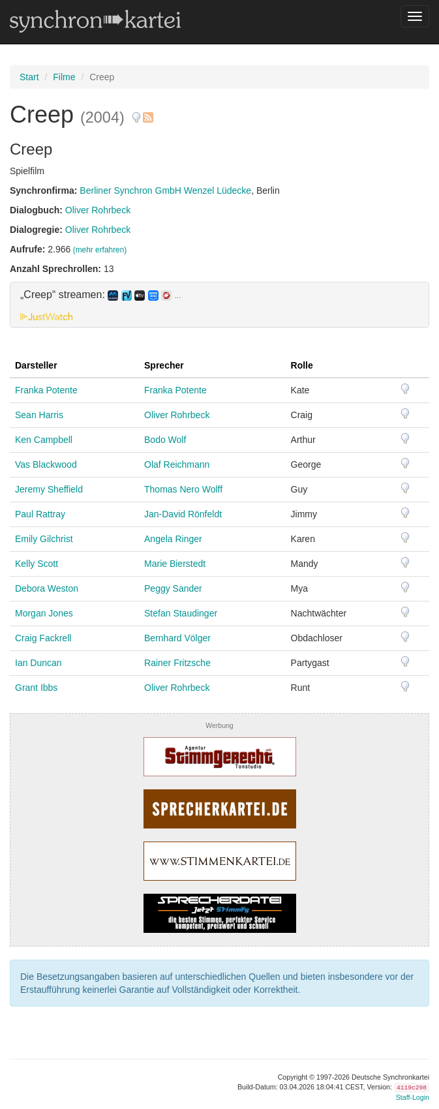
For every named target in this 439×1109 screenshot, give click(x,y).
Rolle (302, 365)
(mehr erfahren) (100, 249)
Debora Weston (46, 588)
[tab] (219, 304)
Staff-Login (412, 1097)
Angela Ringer (173, 539)
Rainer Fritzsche (177, 663)
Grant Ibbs (36, 687)
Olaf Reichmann (176, 464)
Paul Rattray (40, 514)
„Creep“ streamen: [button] (100, 295)
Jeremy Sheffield (49, 489)
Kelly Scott (36, 563)
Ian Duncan (38, 663)
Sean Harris (39, 415)
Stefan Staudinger (180, 613)
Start (29, 77)
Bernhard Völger (177, 638)
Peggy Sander (173, 588)
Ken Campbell (43, 439)
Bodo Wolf (165, 439)
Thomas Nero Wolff (183, 489)
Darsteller (36, 365)
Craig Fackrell (43, 638)
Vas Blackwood (46, 464)
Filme (64, 77)
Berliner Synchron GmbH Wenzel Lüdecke (165, 190)
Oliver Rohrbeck (97, 210)
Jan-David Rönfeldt (183, 514)
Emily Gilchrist (44, 539)
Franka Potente (46, 390)
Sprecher (164, 365)
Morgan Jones (44, 613)
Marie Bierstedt (174, 563)
